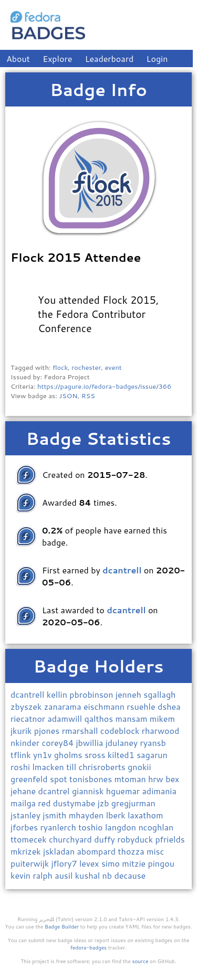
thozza (132, 851)
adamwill (65, 718)
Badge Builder (62, 926)
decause (130, 875)
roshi (21, 767)
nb (108, 875)
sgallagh (159, 694)
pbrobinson (92, 694)
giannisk (89, 791)
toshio (91, 827)
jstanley (27, 815)
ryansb (153, 743)
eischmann (105, 706)
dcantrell (29, 694)
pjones (48, 730)
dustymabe (75, 803)
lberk (117, 815)
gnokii (139, 767)
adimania (159, 791)
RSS (88, 395)
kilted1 (122, 755)
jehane (24, 791)
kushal (88, 875)
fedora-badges (88, 947)
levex (90, 863)
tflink (22, 755)
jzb (104, 803)
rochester (86, 367)
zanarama (64, 706)
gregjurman (133, 803)
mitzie (135, 863)
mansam (133, 718)
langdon (121, 827)
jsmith (55, 815)
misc (155, 851)
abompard (97, 851)
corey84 (59, 743)
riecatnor (29, 718)
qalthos (99, 718)
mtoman (132, 779)
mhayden (87, 815)
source (140, 961)
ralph (44, 875)
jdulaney (123, 743)
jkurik (22, 730)
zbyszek (27, 706)
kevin (22, 875)
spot (59, 779)
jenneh (129, 694)
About (18, 58)
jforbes (25, 827)
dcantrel (55, 791)
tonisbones (92, 779)
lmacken (49, 767)
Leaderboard (109, 58)
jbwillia (91, 743)
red (45, 803)
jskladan (60, 851)
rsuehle (142, 706)
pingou (161, 863)
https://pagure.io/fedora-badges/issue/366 (104, 386)
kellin (58, 694)
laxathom (145, 815)
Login (157, 58)
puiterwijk (31, 863)
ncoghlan (155, 827)
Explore (57, 58)
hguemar (124, 791)
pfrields (169, 839)
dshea (169, 706)
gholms (69, 755)
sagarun (152, 755)
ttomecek (30, 839)
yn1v (43, 755)
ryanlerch (59, 827)
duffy (105, 839)
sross (96, 755)
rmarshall (81, 730)
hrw (156, 779)
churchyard (71, 839)
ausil (65, 875)
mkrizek (27, 851)
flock (60, 367)
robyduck (136, 839)
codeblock (121, 730)
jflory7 (65, 863)
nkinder (26, 743)
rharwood (161, 730)
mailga (24, 803)
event (113, 367)
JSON (68, 395)
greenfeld (30, 779)
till (72, 767)
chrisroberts (103, 767)
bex (172, 779)
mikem (162, 718)
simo (111, 863)
